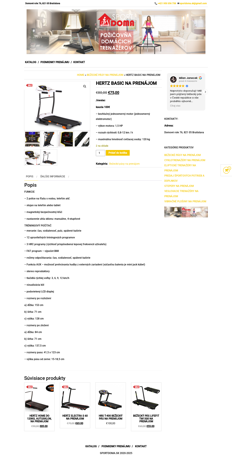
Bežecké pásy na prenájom (105, 74)
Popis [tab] (29, 176)
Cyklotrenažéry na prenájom (184, 160)
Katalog (30, 62)
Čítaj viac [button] (175, 105)
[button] (85, 86)
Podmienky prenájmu (54, 62)
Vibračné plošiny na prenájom (185, 201)
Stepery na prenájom (179, 185)
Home (80, 74)
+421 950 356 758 (167, 3)
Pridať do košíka (117, 152)
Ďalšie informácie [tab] (52, 176)
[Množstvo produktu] (100, 153)
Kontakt (79, 62)
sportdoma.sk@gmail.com (193, 3)
